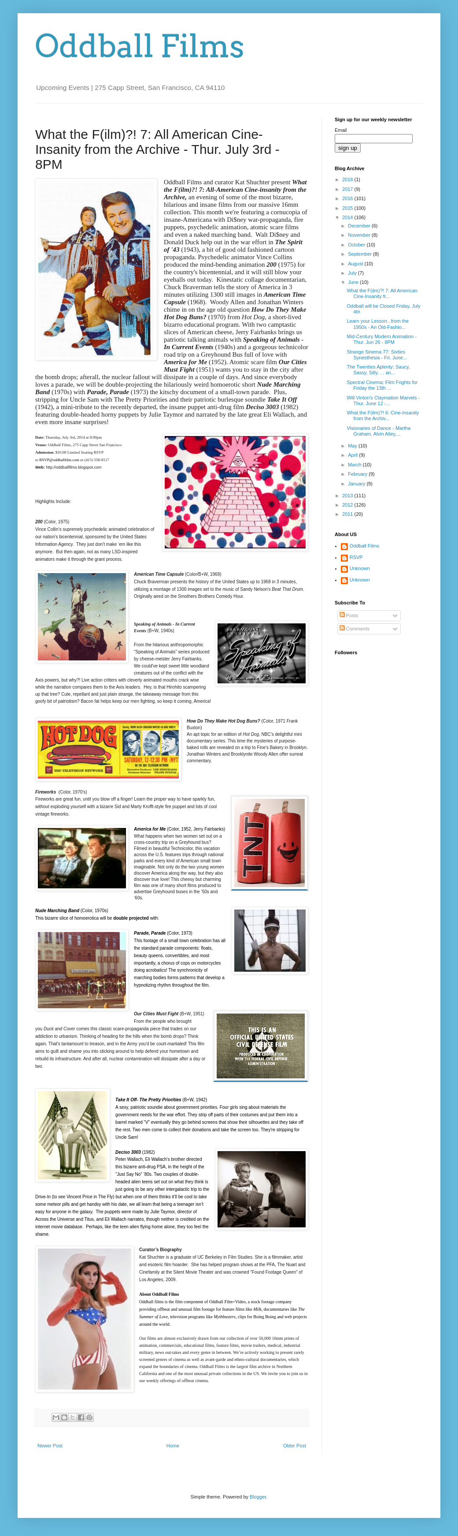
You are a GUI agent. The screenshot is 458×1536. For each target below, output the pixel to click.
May (353, 445)
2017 (348, 189)
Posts (349, 615)
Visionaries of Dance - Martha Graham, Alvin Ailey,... (378, 430)
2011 (348, 514)
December (360, 225)
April (353, 455)
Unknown (360, 568)
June (354, 282)
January (357, 483)
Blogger (258, 1496)
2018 (348, 179)
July (353, 273)
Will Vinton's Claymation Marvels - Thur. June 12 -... (383, 400)
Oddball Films (139, 46)
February (358, 474)
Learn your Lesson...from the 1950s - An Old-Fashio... (378, 323)
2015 (348, 208)
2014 (348, 217)
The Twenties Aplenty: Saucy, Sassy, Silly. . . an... (378, 369)
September (360, 254)
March (355, 464)
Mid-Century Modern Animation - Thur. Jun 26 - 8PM (381, 339)
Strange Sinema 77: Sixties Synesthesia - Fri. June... (377, 354)
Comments (354, 628)
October (357, 244)
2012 (348, 504)
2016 (348, 198)
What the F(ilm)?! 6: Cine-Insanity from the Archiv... (383, 415)
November (360, 235)
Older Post (294, 1445)
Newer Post (50, 1445)
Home (172, 1445)
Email (341, 130)
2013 (348, 495)
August (356, 263)
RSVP (356, 557)
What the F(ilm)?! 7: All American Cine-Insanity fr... (382, 293)
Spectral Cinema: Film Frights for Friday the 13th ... (382, 385)
